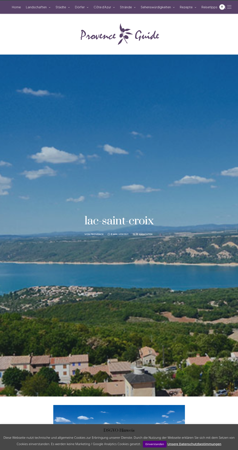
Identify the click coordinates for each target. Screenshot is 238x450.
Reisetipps (209, 7)
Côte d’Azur (102, 7)
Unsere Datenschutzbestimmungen (194, 444)
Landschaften (36, 7)
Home (16, 7)
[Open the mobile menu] (229, 7)
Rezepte (186, 7)
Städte (61, 7)
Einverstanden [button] (154, 444)
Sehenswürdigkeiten (156, 7)
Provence (97, 234)
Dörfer (80, 7)
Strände (126, 7)
